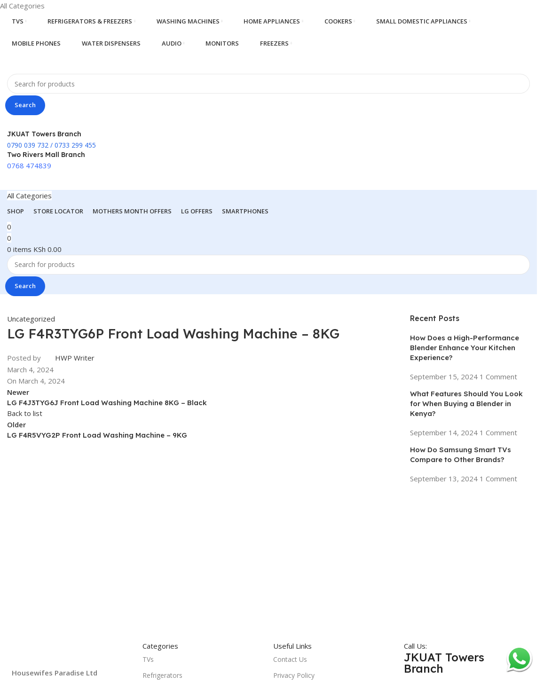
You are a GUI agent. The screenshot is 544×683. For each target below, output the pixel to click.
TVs (148, 659)
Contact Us (290, 659)
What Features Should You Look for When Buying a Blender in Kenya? (466, 403)
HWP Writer (75, 357)
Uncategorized (31, 318)
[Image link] (72, 653)
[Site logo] (54, 62)
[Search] (268, 84)
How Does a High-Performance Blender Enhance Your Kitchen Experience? (464, 347)
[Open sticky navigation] (29, 195)
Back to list (24, 413)
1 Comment (498, 376)
